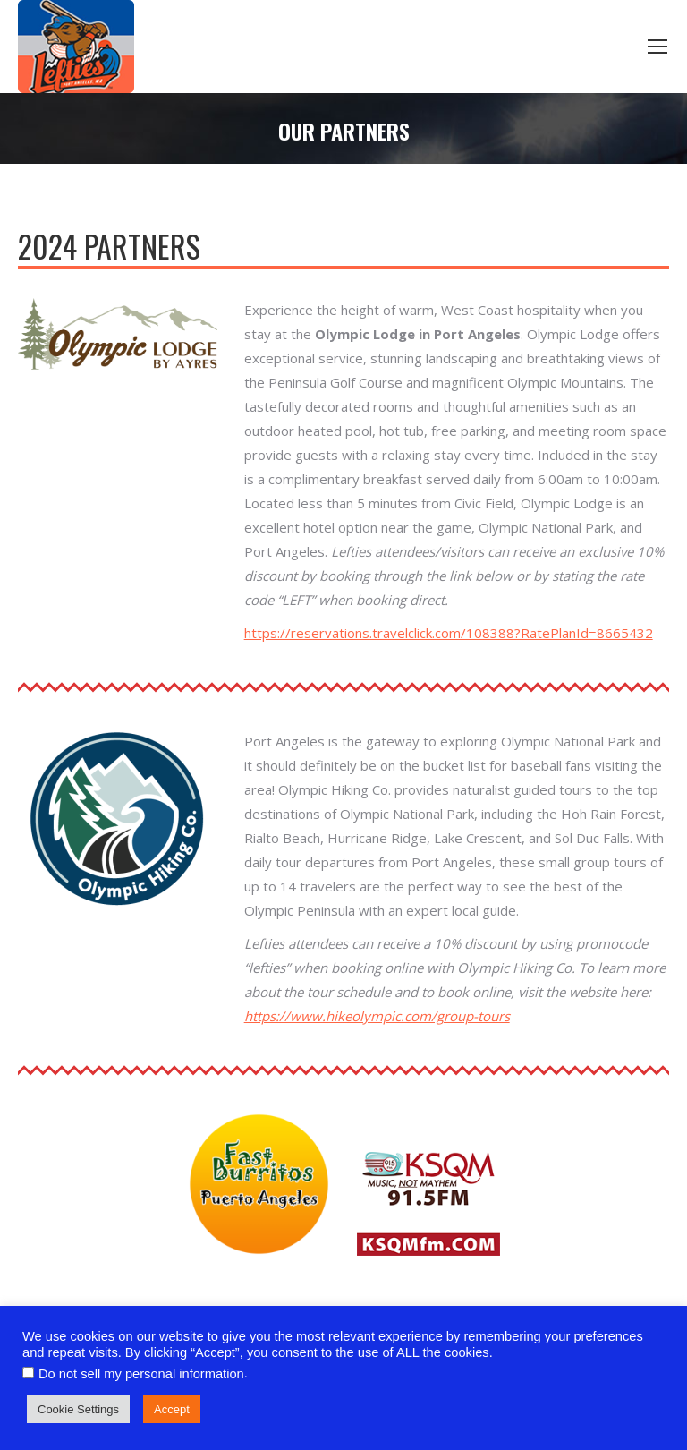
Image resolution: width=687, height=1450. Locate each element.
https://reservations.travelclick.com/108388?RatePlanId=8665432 (448, 633)
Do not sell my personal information (141, 1374)
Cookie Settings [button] (78, 1409)
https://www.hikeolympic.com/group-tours (377, 1016)
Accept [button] (172, 1409)
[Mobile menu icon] (657, 46)
